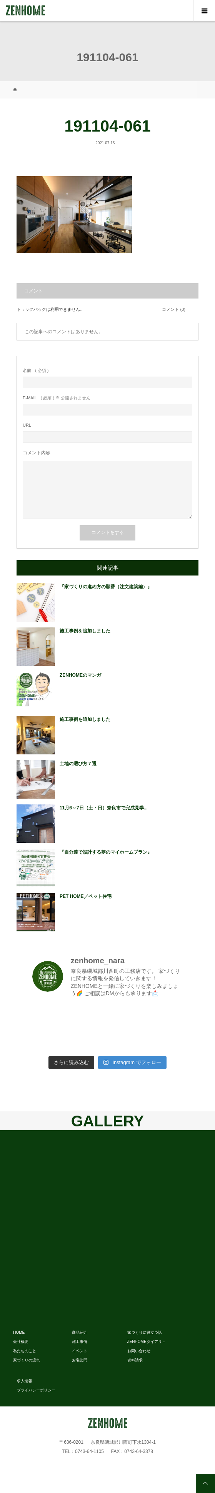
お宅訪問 (79, 1360)
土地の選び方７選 (78, 763)
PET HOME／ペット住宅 (86, 896)
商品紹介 (79, 1332)
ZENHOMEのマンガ (80, 675)
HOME (19, 1332)
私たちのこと (24, 1351)
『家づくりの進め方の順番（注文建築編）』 (106, 586)
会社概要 (20, 1342)
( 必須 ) (35, 371)
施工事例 (79, 1342)
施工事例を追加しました (85, 631)
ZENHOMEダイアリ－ (146, 1342)
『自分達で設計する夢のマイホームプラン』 (106, 852)
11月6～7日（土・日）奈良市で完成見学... (104, 808)
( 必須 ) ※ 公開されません (56, 398)
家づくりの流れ (26, 1360)
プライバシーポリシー (36, 1390)
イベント (79, 1351)
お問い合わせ (138, 1351)
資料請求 (135, 1360)
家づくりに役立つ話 (144, 1332)
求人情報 (24, 1381)
